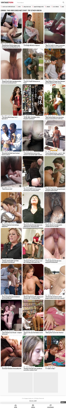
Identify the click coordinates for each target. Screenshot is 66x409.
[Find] (63, 2)
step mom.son (27, 6)
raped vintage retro (39, 6)
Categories (50, 407)
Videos (33, 407)
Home (15, 407)
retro (19, 6)
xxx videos (56, 6)
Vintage (7, 2)
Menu (62, 402)
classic (48, 6)
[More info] (20, 42)
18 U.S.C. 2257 (33, 401)
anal (63, 6)
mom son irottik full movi (9, 6)
